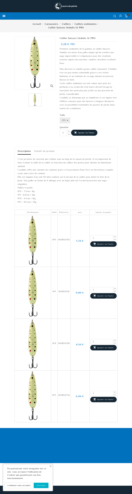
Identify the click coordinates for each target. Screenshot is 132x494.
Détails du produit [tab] (44, 151)
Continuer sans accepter (19, 485)
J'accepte (41, 485)
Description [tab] (24, 151)
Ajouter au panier (84, 132)
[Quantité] (63, 133)
